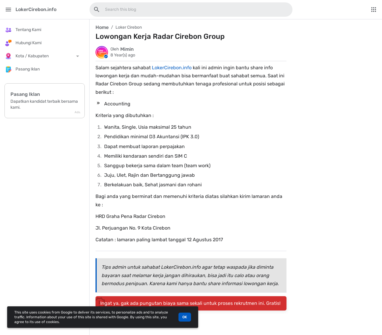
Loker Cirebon (128, 27)
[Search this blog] (97, 10)
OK (184, 317)
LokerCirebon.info (172, 67)
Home (102, 27)
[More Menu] (374, 10)
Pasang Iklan (25, 94)
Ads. (78, 112)
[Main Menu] (8, 10)
